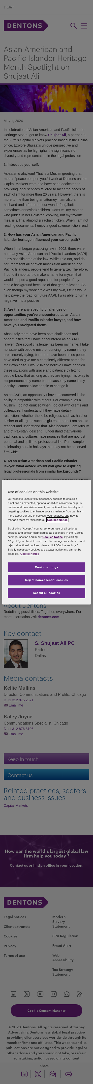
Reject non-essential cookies (46, 580)
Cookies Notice (57, 519)
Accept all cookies (46, 592)
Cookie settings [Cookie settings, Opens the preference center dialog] (46, 567)
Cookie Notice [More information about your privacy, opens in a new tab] (29, 553)
